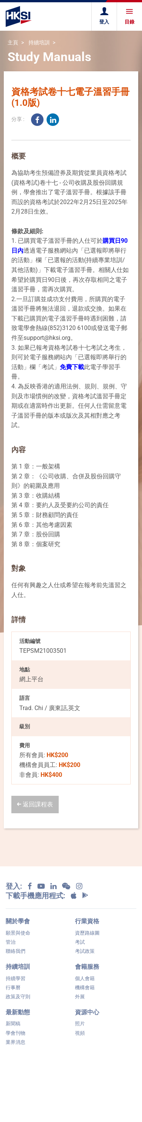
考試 (80, 942)
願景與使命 (18, 933)
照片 (80, 1023)
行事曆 (13, 987)
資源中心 (87, 1012)
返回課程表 (35, 804)
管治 (11, 942)
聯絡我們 (15, 951)
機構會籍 (85, 987)
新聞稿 (13, 1023)
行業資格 (87, 921)
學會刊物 (15, 1033)
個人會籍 (85, 978)
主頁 (13, 42)
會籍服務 (87, 966)
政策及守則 (18, 996)
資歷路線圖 (87, 933)
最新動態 (18, 1012)
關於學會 (18, 921)
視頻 (80, 1033)
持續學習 (15, 978)
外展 (80, 996)
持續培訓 (39, 42)
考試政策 (85, 951)
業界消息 (15, 1042)
